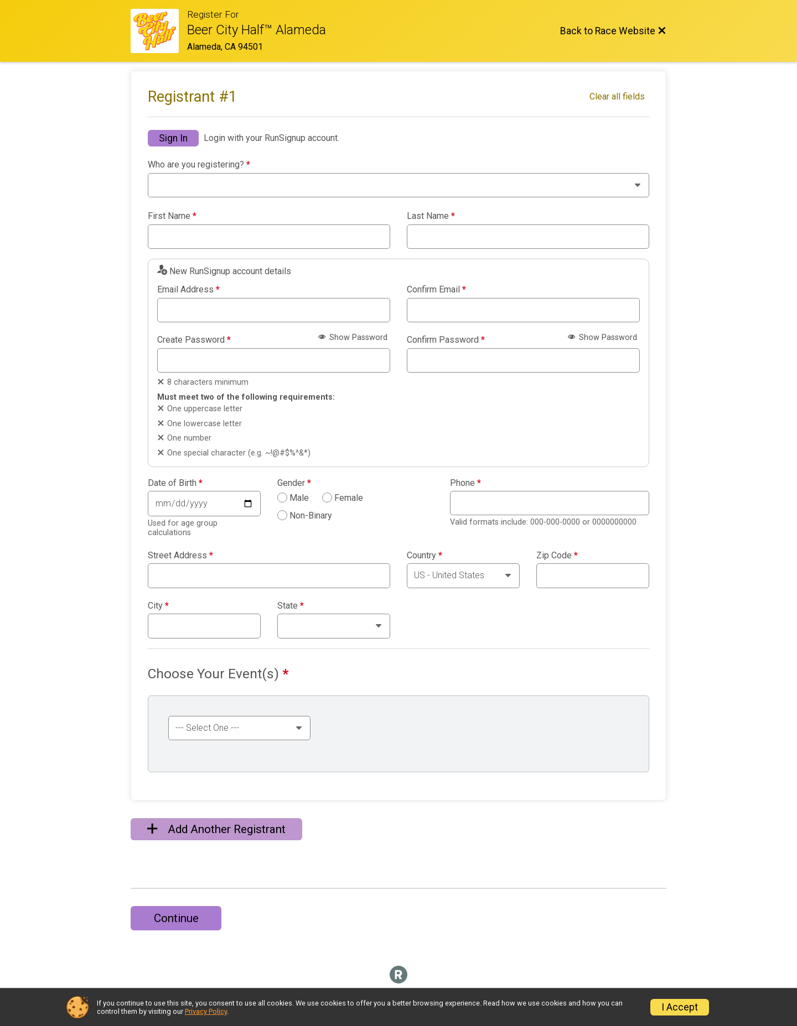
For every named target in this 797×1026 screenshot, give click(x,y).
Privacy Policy (206, 1011)
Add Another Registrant (216, 829)
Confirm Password (446, 340)
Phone (465, 483)
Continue (176, 918)
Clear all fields (617, 96)
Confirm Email (436, 290)
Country (424, 556)
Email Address (188, 290)
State (290, 606)
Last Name (431, 216)
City (158, 606)
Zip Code (557, 556)
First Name (172, 216)
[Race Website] (159, 31)
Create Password (194, 340)
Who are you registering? (199, 165)
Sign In (173, 138)
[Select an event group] (239, 728)
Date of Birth (175, 483)
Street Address (180, 556)
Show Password (352, 337)
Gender (294, 483)
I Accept (679, 1007)
